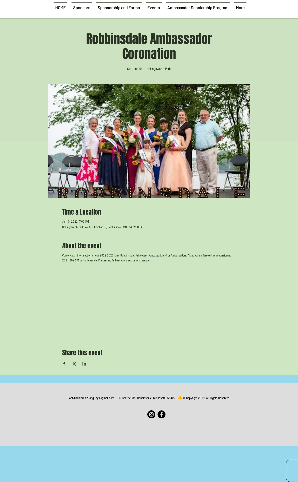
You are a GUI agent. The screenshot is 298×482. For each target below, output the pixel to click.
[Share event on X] (74, 364)
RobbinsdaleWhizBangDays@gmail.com (91, 398)
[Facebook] (161, 414)
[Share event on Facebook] (64, 364)
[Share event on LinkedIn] (84, 364)
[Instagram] (151, 414)
